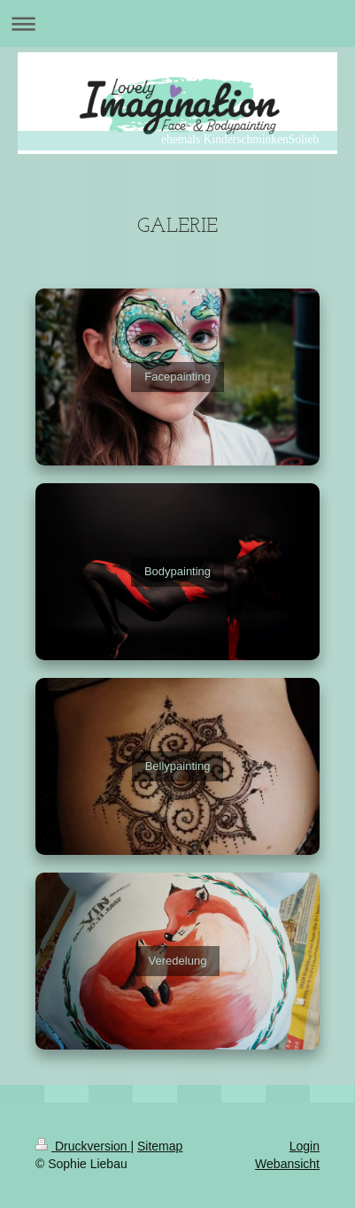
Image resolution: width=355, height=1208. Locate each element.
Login (304, 1146)
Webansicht (287, 1164)
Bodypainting (177, 571)
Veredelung (178, 960)
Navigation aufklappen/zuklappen (177, 23)
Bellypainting (178, 766)
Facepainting (177, 376)
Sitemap (159, 1146)
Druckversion (82, 1146)
